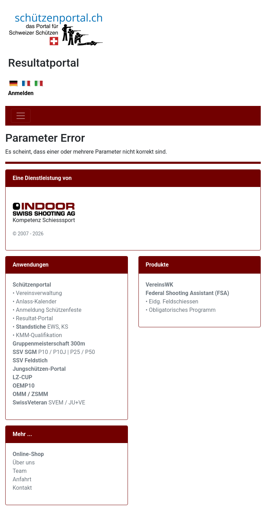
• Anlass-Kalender (34, 301)
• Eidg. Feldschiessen (172, 301)
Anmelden (21, 93)
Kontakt (22, 487)
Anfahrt (22, 479)
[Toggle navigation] (20, 116)
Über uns (24, 462)
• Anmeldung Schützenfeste (47, 310)
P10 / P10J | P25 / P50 (54, 352)
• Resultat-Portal (33, 318)
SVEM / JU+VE (66, 402)
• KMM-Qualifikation (37, 335)
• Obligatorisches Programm (181, 310)
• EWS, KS (40, 326)
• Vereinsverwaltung (37, 293)
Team (20, 471)
